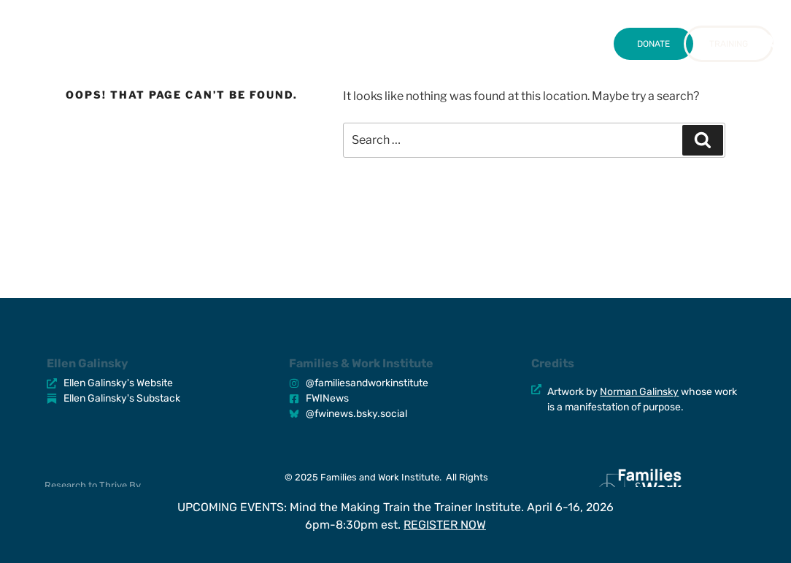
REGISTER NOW (445, 525)
